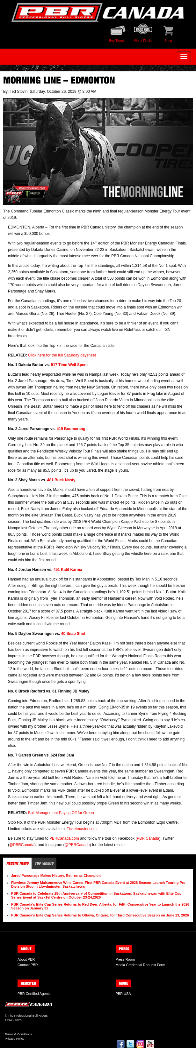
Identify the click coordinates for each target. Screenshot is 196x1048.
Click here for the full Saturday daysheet (62, 355)
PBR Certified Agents (34, 994)
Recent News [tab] (17, 863)
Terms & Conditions (18, 1034)
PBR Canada (148, 838)
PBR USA (123, 994)
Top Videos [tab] (44, 863)
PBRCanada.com (64, 838)
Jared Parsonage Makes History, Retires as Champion (56, 875)
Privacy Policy (14, 1038)
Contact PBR (28, 965)
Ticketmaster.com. (82, 829)
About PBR (26, 959)
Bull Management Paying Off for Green (61, 813)
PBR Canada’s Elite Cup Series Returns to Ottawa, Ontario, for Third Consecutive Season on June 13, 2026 (100, 915)
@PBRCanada (21, 845)
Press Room (125, 959)
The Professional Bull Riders (28, 1015)
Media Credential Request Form (140, 965)
